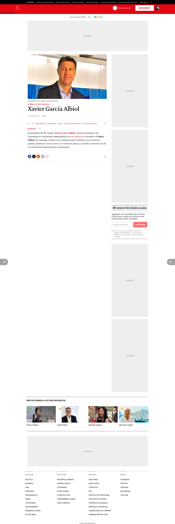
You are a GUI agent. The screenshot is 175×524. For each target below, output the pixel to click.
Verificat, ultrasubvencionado (45, 2)
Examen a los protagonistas (38, 104)
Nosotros (93, 479)
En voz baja (30, 514)
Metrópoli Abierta (65, 479)
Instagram (125, 491)
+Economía (30, 503)
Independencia (40, 124)
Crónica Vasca (63, 483)
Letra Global (63, 491)
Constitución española (72, 124)
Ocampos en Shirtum (78, 2)
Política (29, 479)
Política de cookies (98, 499)
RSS (90, 491)
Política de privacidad (99, 495)
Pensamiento (31, 495)
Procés (59, 124)
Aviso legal (94, 483)
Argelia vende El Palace (63, 2)
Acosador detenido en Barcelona (127, 2)
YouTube (124, 495)
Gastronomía (31, 507)
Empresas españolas (98, 507)
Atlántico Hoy (63, 495)
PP (33, 124)
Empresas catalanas (98, 503)
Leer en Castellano (7, 13)
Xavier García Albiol (90, 124)
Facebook (124, 479)
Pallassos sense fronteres (108, 2)
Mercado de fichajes (92, 2)
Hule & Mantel (63, 503)
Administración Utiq (98, 514)
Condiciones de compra (100, 510)
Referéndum (51, 124)
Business (29, 483)
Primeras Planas (33, 510)
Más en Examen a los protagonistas (46, 400)
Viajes (27, 499)
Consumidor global (66, 499)
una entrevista (77, 136)
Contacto (93, 487)
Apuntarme (140, 224)
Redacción (32, 129)
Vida (27, 487)
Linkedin (124, 487)
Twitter (123, 483)
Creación (29, 491)
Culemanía (62, 487)
